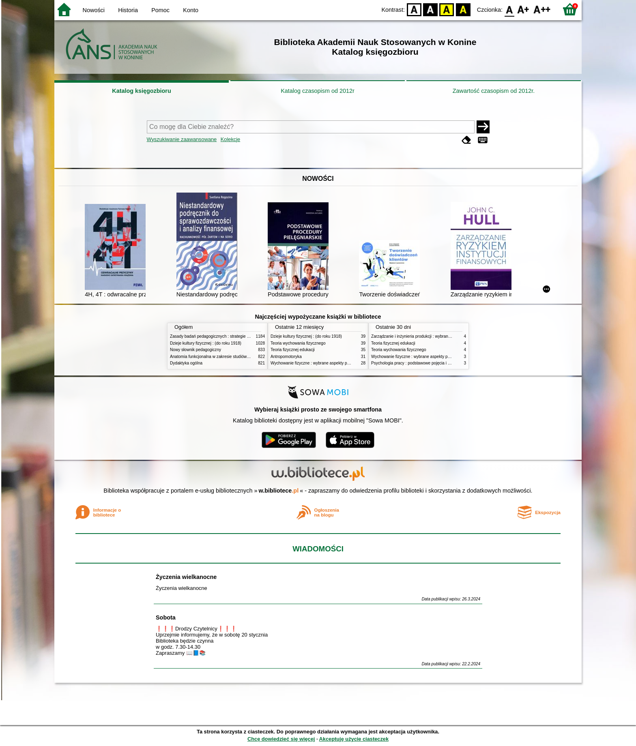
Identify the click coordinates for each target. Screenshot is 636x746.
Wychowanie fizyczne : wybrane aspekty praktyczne (318, 363)
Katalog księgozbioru (141, 91)
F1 (523, 9)
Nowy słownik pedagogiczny (195, 349)
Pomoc (160, 10)
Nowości (94, 10)
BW (430, 9)
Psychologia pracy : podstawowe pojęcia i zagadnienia (420, 363)
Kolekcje (230, 139)
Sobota (166, 617)
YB (447, 9)
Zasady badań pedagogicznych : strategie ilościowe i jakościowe (228, 336)
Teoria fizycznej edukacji (293, 349)
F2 (542, 9)
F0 (509, 9)
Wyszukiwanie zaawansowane (182, 139)
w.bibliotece (279, 490)
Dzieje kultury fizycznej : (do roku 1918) (205, 343)
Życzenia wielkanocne (186, 577)
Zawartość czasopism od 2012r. (494, 91)
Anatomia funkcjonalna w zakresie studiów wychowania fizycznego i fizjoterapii (241, 356)
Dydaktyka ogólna (186, 363)
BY (463, 9)
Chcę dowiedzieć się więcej (281, 739)
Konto (190, 10)
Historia (128, 10)
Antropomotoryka (286, 356)
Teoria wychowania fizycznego (298, 343)
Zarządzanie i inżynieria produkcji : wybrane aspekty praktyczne (429, 336)
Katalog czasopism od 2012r (318, 91)
